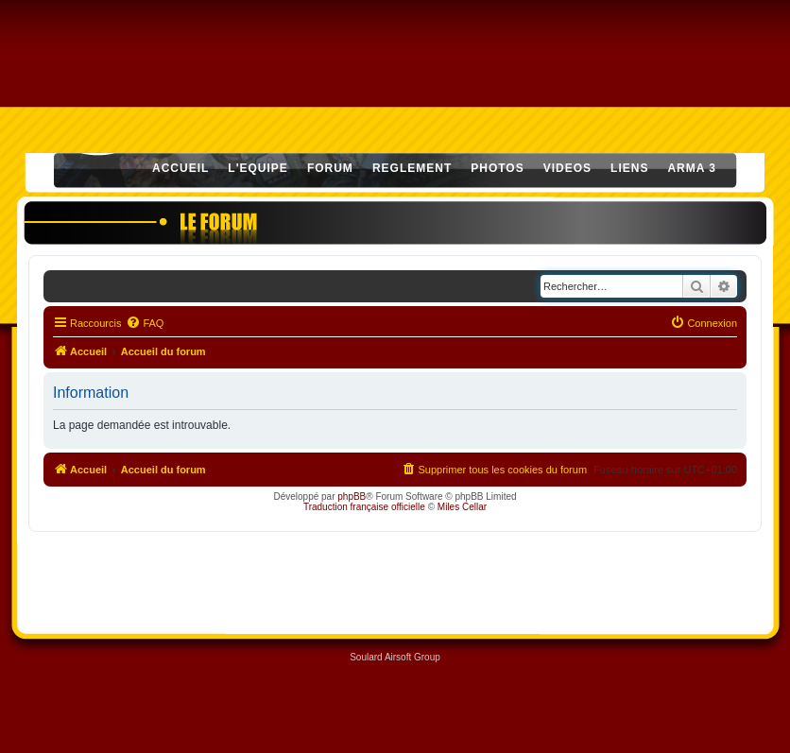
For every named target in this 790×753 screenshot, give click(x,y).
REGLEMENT (412, 168)
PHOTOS (497, 168)
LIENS (629, 168)
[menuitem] (144, 323)
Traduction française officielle (364, 507)
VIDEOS (567, 168)
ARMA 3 (691, 168)
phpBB (351, 496)
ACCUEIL (180, 168)
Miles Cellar (462, 507)
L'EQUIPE (258, 168)
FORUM (330, 168)
